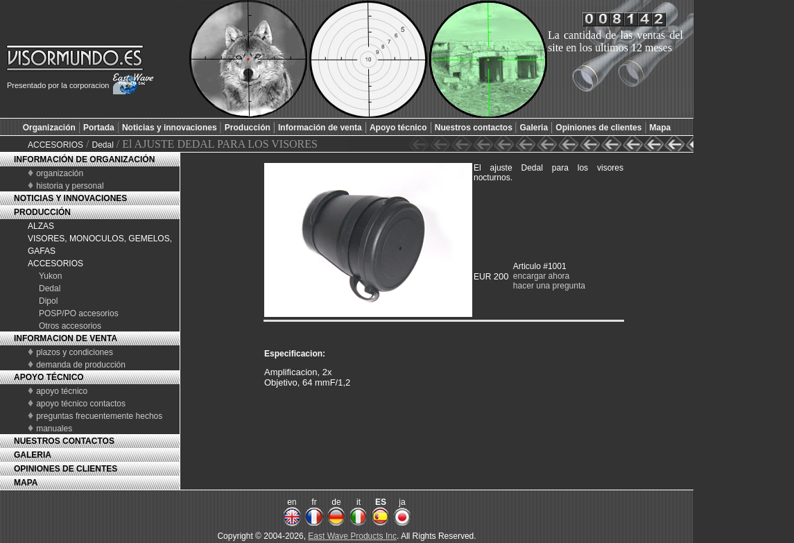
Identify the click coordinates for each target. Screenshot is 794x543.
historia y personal (69, 186)
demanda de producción (81, 365)
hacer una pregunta (549, 286)
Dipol (48, 301)
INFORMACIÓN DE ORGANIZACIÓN (84, 159)
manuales (54, 428)
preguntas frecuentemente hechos (99, 416)
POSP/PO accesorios (79, 313)
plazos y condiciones (74, 352)
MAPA (25, 483)
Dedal (102, 145)
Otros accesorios (70, 326)
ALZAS (41, 226)
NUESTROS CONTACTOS (64, 441)
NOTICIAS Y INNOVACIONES (70, 198)
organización (59, 173)
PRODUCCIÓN (42, 212)
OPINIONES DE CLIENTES (65, 469)
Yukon (50, 276)
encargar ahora (541, 276)
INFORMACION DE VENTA (65, 338)
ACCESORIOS (55, 145)
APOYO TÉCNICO (49, 377)
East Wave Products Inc (352, 536)
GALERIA (32, 455)
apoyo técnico (61, 391)
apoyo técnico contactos (81, 403)
